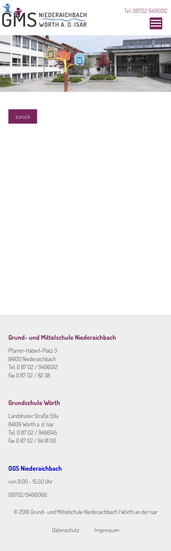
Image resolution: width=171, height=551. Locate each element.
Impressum (106, 530)
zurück (22, 116)
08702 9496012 (150, 10)
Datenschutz (65, 530)
